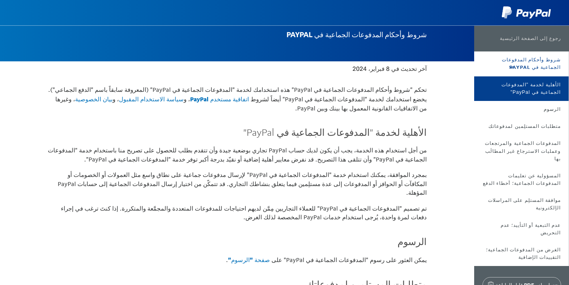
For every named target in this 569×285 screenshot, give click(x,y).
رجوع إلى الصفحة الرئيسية (530, 38)
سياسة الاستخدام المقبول (151, 99)
